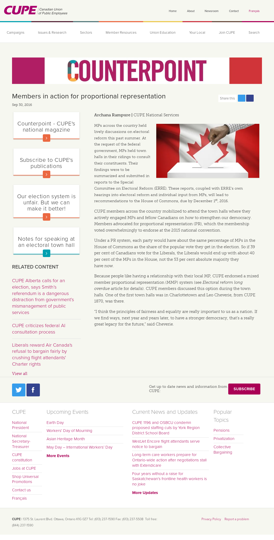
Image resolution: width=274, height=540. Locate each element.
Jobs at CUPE (24, 468)
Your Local (197, 32)
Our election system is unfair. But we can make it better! (46, 202)
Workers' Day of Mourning (69, 430)
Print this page (258, 98)
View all (19, 373)
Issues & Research (52, 32)
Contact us (21, 490)
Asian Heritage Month (66, 438)
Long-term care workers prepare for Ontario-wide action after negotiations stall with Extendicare (169, 460)
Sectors (86, 32)
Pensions (222, 430)
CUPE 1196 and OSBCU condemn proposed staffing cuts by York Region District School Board (166, 428)
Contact (234, 11)
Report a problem (236, 519)
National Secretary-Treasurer (21, 441)
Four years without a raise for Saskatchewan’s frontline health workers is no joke (169, 479)
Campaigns (15, 32)
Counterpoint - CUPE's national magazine (46, 126)
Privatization (224, 438)
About (191, 11)
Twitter (18, 390)
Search (254, 32)
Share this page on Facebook (250, 98)
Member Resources (121, 32)
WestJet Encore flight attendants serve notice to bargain (166, 444)
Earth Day (55, 422)
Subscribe (244, 389)
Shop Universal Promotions (25, 479)
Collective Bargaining (223, 450)
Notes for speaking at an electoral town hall (46, 241)
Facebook (33, 390)
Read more (46, 138)
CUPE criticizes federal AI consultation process (38, 329)
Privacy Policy (211, 519)
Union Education (163, 32)
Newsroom (212, 11)
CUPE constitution (22, 457)
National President (20, 425)
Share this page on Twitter (241, 98)
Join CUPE (227, 32)
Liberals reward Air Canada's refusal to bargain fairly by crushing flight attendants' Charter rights (42, 354)
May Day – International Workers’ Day (79, 447)
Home (173, 11)
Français (254, 11)
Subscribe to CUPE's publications (46, 163)
